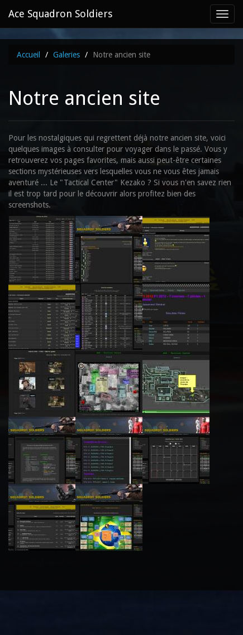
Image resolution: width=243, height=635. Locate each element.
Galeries (66, 54)
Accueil (28, 54)
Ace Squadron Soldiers (60, 14)
